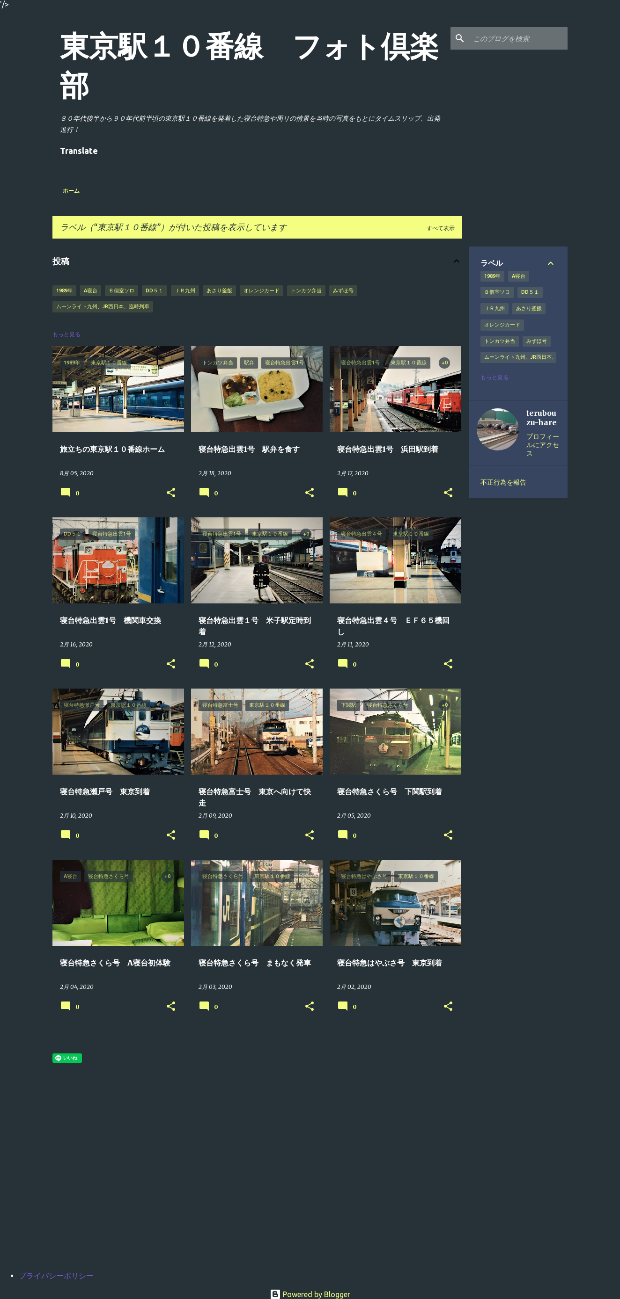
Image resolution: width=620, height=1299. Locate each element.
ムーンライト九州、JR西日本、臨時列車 (102, 306)
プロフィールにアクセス (542, 445)
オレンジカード (262, 290)
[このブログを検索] (518, 38)
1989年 (64, 290)
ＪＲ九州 (185, 290)
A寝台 (90, 290)
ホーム (71, 191)
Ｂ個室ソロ (121, 290)
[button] (171, 493)
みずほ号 (343, 290)
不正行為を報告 (503, 482)
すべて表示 (441, 228)
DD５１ (154, 290)
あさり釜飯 (219, 290)
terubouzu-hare (541, 417)
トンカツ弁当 (306, 290)
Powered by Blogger (310, 1294)
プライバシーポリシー (56, 1275)
